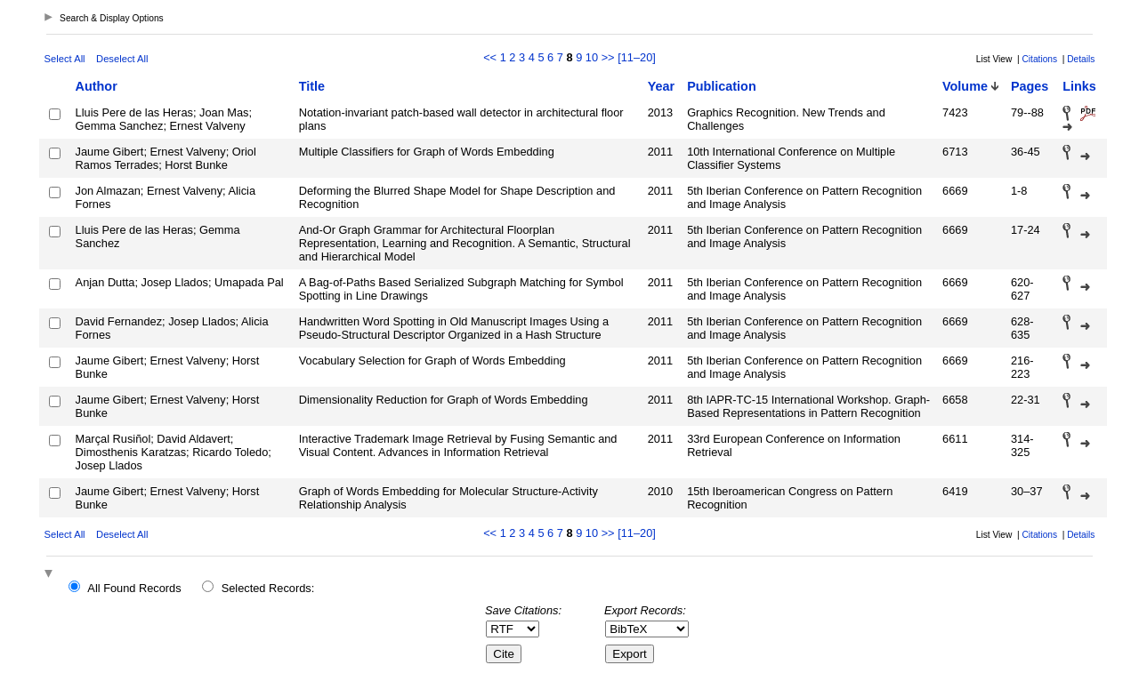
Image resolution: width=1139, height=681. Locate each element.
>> (608, 57)
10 (592, 57)
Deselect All (122, 58)
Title (312, 86)
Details (1081, 59)
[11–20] (637, 57)
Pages (1029, 86)
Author (96, 86)
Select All (64, 58)
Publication (721, 86)
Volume (965, 86)
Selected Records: (268, 588)
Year (661, 86)
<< (490, 57)
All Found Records (134, 588)
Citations (1039, 59)
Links (1079, 86)
